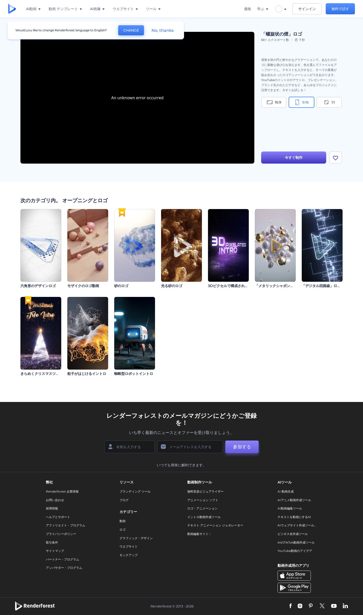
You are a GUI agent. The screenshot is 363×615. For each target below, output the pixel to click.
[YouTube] (334, 606)
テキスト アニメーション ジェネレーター (215, 525)
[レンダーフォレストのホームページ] (12, 9)
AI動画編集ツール (290, 508)
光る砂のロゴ (171, 286)
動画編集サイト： (199, 534)
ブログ (124, 500)
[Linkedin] (345, 606)
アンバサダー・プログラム (64, 568)
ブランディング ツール (134, 491)
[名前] (129, 447)
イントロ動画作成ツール (204, 517)
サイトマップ (55, 551)
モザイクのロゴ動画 (83, 286)
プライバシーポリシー (61, 534)
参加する (242, 447)
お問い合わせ (55, 500)
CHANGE (131, 30)
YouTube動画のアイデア (295, 551)
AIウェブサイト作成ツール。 (297, 525)
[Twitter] (322, 606)
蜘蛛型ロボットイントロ (133, 373)
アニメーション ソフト (202, 500)
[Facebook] (290, 606)
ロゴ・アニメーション (202, 508)
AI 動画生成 (286, 491)
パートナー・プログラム (62, 559)
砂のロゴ (121, 286)
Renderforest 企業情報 (62, 491)
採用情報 (52, 508)
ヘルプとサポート (58, 517)
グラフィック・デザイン (136, 538)
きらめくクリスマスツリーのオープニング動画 (57, 373)
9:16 (301, 102)
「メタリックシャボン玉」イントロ (283, 286)
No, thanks (163, 30)
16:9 (274, 102)
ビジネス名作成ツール (293, 534)
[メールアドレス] (190, 447)
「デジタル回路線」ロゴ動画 (325, 286)
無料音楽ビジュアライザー (205, 491)
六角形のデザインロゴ (38, 286)
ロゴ (122, 529)
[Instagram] (300, 606)
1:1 (329, 102)
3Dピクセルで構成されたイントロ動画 (238, 286)
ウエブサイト (128, 546)
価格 (247, 9)
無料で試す (340, 9)
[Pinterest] (310, 606)
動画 (122, 521)
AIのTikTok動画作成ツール (296, 542)
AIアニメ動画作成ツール (294, 500)
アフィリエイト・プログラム (65, 525)
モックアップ (128, 555)
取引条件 (52, 542)
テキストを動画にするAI (294, 517)
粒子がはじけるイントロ (86, 373)
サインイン (307, 9)
